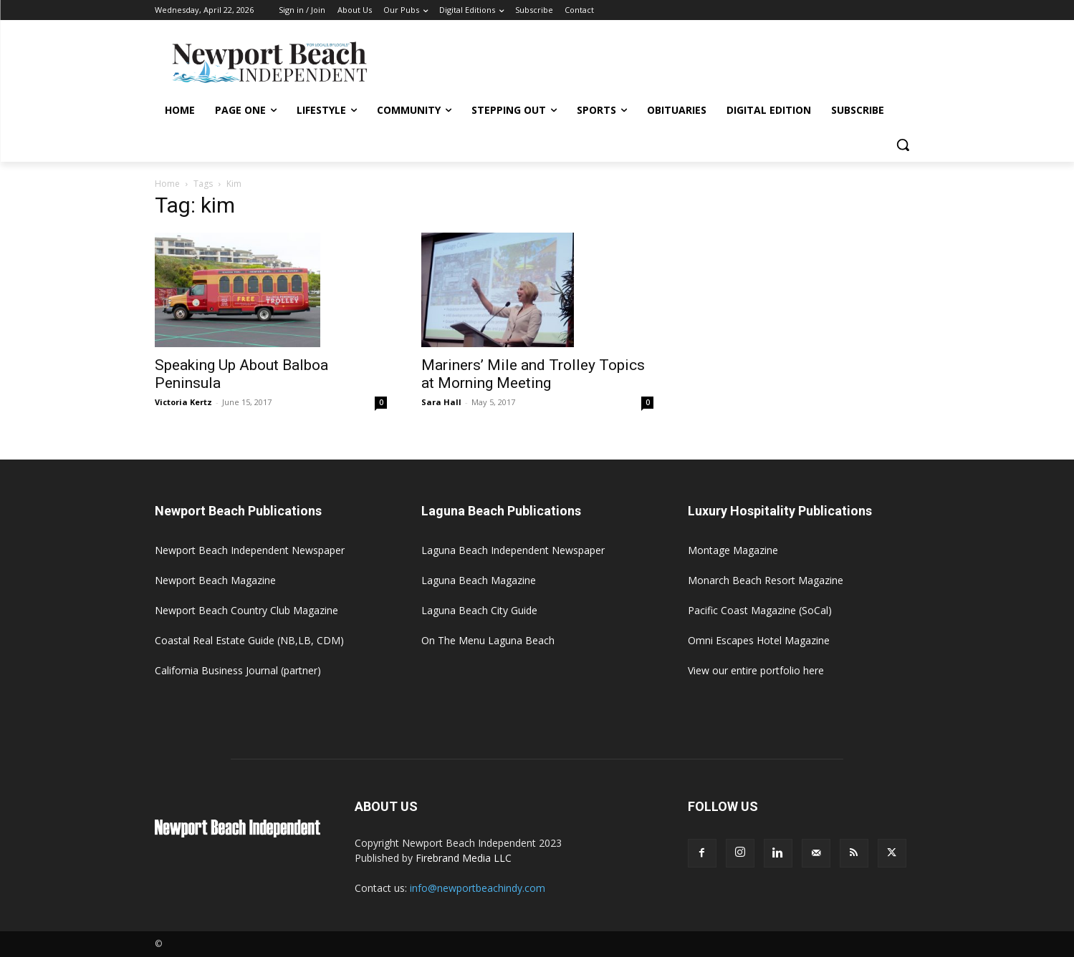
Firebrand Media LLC (464, 858)
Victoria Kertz (183, 402)
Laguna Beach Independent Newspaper (513, 550)
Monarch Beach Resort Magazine (765, 580)
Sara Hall (441, 402)
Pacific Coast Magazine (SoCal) (760, 610)
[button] (903, 144)
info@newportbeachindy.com (477, 888)
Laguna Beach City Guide (479, 610)
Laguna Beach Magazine (478, 580)
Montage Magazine (733, 550)
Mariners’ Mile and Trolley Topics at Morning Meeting (533, 374)
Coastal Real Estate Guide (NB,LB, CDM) (249, 640)
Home (167, 184)
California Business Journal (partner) (238, 670)
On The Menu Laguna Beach (488, 640)
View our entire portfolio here (756, 670)
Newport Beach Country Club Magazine (246, 610)
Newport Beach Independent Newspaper (250, 550)
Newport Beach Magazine (215, 580)
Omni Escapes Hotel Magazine (759, 640)
